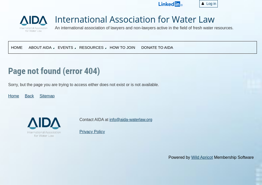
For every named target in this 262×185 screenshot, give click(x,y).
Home (13, 96)
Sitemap (47, 96)
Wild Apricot (202, 157)
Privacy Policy (92, 132)
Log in (211, 4)
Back (29, 96)
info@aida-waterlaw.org (131, 119)
